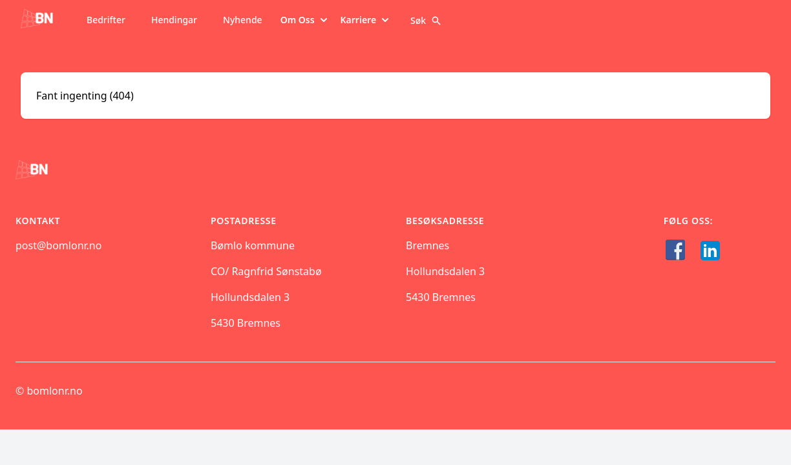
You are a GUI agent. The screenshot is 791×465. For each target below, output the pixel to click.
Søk (425, 20)
